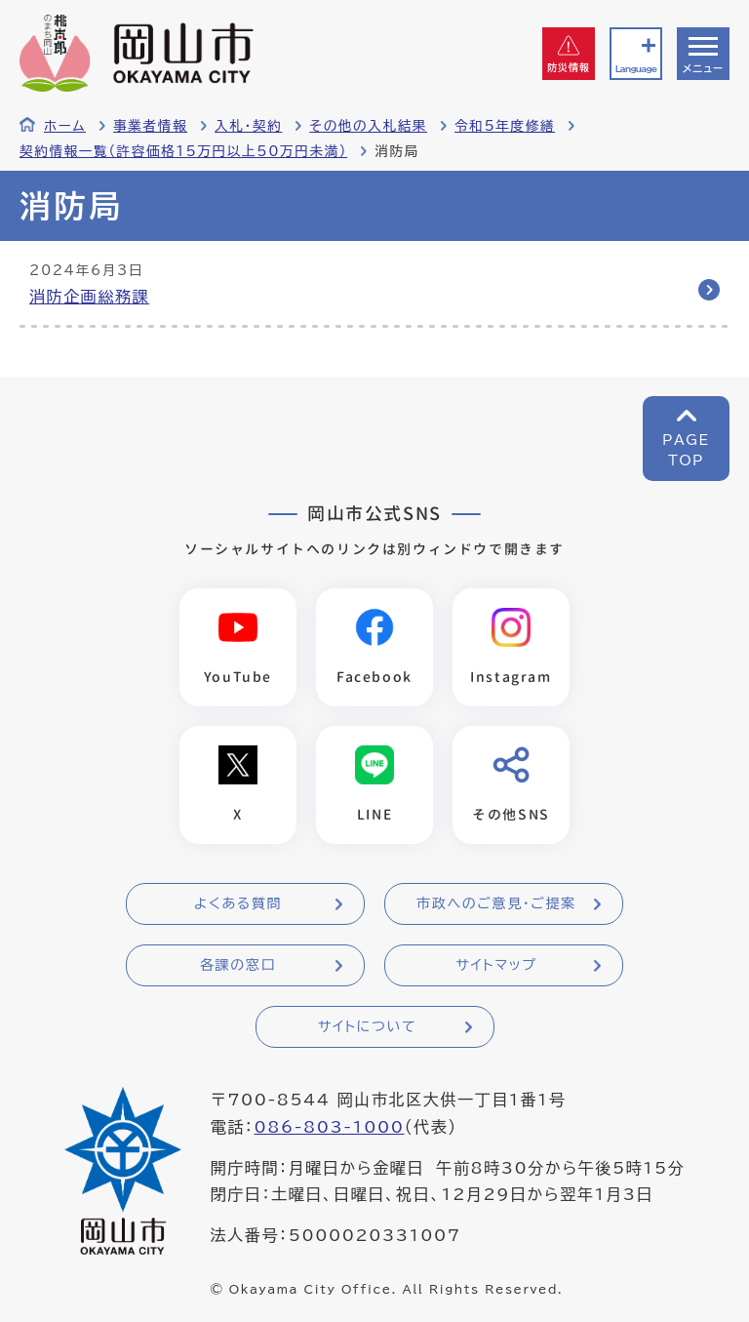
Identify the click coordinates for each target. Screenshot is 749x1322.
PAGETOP (686, 450)
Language (635, 68)
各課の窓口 (238, 965)
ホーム (65, 126)
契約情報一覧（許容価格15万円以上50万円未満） (183, 151)
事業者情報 (150, 126)
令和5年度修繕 (504, 126)
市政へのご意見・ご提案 (496, 903)
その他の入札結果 (368, 126)
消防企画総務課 (89, 296)
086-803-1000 (329, 1127)
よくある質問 (238, 903)
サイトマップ (495, 965)
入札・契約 (248, 126)
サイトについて (367, 1026)
